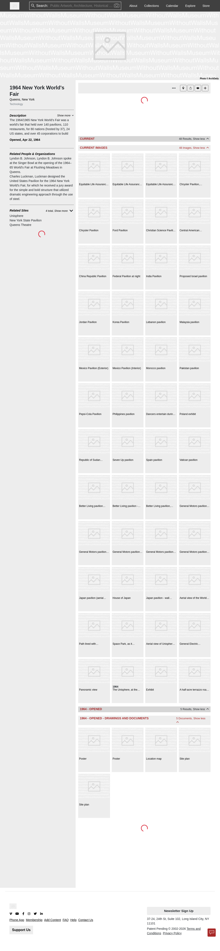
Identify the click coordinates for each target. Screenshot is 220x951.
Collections (151, 6)
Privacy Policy (172, 933)
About (133, 6)
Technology (16, 104)
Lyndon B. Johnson (22, 158)
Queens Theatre (20, 225)
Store (206, 6)
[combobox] (50, 6)
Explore (190, 6)
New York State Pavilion (26, 220)
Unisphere (16, 216)
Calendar (172, 6)
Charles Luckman (21, 176)
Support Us (21, 930)
